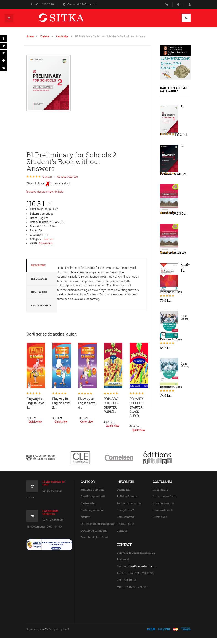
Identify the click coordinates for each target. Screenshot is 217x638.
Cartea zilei (88, 503)
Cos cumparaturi (163, 503)
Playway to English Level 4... (87, 403)
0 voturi (47, 176)
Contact (122, 531)
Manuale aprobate (92, 490)
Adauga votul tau (67, 176)
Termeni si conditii (129, 503)
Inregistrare (160, 490)
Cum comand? (126, 517)
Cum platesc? (125, 510)
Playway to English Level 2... (61, 403)
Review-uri (39, 292)
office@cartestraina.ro (141, 566)
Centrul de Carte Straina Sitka (68, 19)
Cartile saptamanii (93, 496)
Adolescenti (46, 243)
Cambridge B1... (171, 213)
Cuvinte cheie (41, 305)
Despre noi (123, 490)
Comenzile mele (163, 510)
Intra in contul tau (164, 496)
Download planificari (94, 537)
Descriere (38, 265)
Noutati (85, 517)
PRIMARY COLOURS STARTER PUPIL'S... (111, 405)
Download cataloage (94, 531)
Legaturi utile (125, 524)
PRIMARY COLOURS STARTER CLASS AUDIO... (136, 407)
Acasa (30, 36)
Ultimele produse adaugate (98, 524)
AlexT (43, 629)
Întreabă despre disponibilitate (44, 191)
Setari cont (160, 517)
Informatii (39, 279)
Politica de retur (127, 496)
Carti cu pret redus (92, 510)
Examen (48, 239)
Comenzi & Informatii (79, 4)
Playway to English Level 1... (35, 403)
